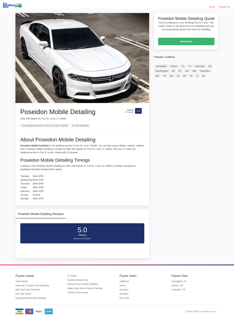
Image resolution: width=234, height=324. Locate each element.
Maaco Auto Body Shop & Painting (84, 288)
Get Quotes (186, 41)
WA (187, 71)
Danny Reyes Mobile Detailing (82, 284)
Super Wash (21, 281)
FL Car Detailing (80, 125)
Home (212, 7)
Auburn (173, 66)
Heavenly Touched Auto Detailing (32, 285)
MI (173, 71)
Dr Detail (71, 275)
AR (184, 76)
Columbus (205, 71)
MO (157, 76)
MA (171, 76)
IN (178, 76)
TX (189, 66)
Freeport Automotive (77, 292)
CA (182, 66)
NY (180, 71)
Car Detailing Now (206, 311)
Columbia (199, 66)
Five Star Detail (23, 293)
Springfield (161, 66)
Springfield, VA (178, 281)
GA (210, 66)
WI (203, 76)
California (124, 281)
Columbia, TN (178, 289)
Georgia (123, 289)
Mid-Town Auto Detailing (27, 289)
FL (191, 76)
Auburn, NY (177, 285)
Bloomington (162, 71)
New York (124, 298)
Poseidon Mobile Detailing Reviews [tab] (41, 214)
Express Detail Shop (77, 280)
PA (164, 76)
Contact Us (224, 7)
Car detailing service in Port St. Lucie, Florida (44, 125)
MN (194, 71)
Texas (122, 285)
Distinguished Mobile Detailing (30, 298)
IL (198, 76)
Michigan (124, 293)
